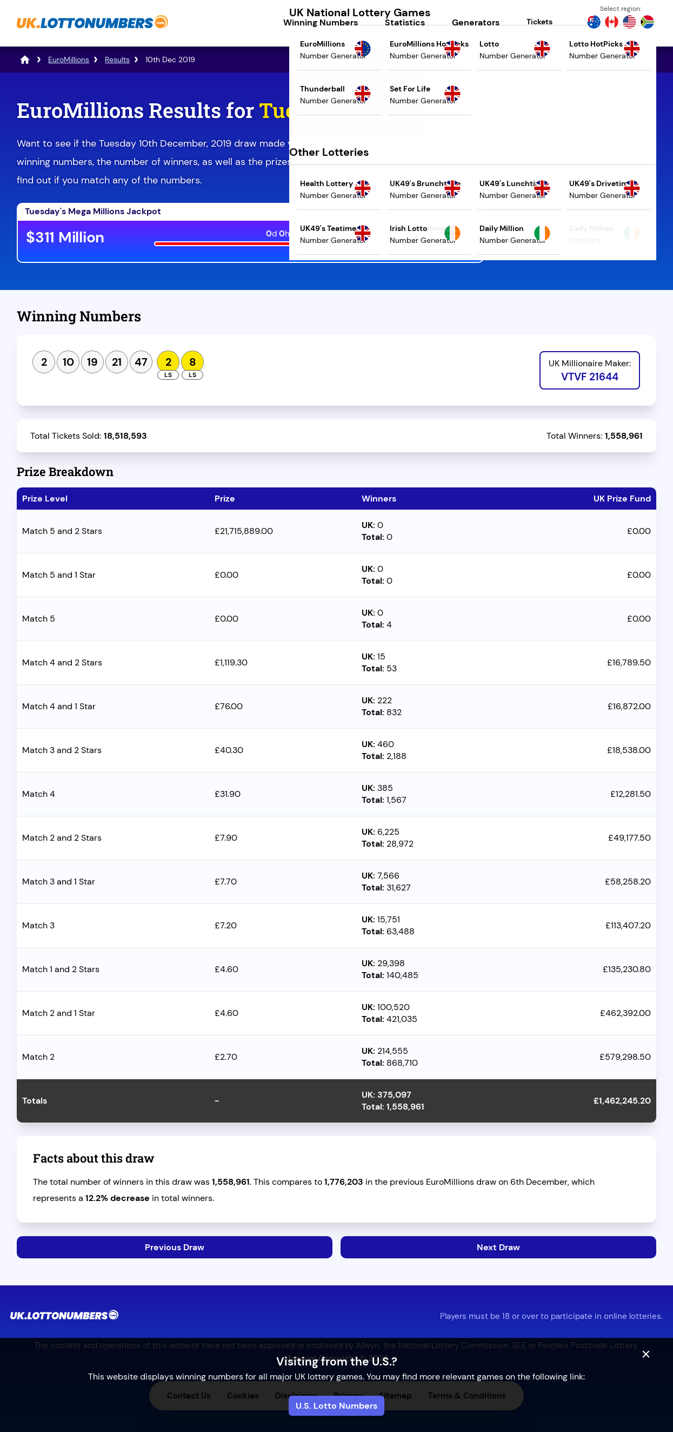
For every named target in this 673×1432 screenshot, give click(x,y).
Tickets (539, 22)
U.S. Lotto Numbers (336, 1405)
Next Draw (498, 1247)
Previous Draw (174, 1247)
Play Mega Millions (422, 239)
